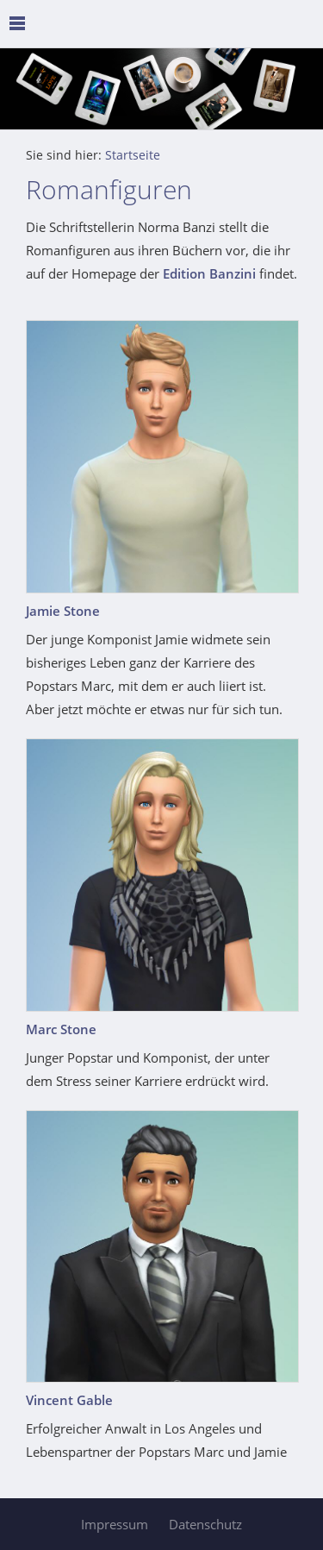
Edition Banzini (209, 273)
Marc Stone (61, 1029)
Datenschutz (205, 1524)
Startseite (132, 155)
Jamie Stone (63, 610)
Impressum (114, 1524)
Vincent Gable (69, 1400)
